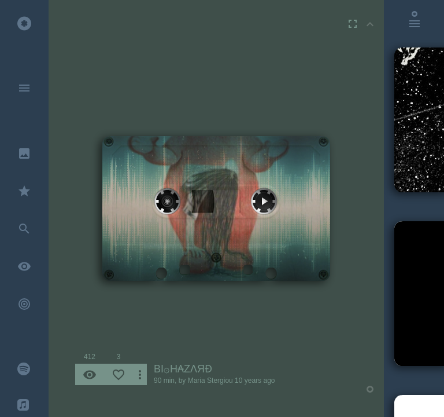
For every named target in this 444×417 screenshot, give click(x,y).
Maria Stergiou (210, 380)
